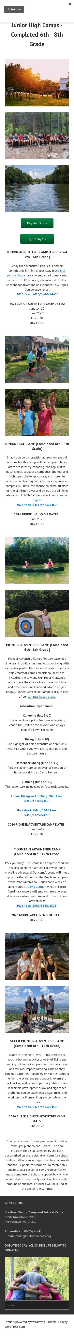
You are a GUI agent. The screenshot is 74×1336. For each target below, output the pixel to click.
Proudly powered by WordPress (25, 1322)
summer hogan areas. (42, 696)
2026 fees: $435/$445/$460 (36, 505)
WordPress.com (15, 1326)
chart (64, 1155)
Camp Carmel (36, 887)
